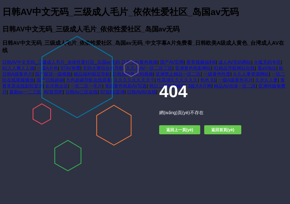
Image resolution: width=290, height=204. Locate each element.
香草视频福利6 (201, 62)
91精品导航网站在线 (234, 68)
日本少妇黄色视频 (139, 62)
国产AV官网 (172, 62)
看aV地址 (267, 68)
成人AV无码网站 (234, 62)
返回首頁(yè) (222, 130)
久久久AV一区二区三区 (149, 68)
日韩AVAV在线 (141, 92)
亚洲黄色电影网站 (193, 68)
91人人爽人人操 (18, 68)
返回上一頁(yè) (179, 130)
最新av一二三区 (25, 92)
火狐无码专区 (267, 62)
